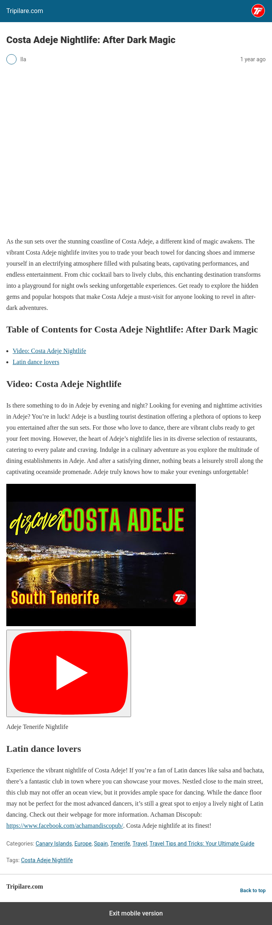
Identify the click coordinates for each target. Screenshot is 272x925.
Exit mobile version (136, 913)
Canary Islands (54, 843)
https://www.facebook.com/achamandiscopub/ (64, 825)
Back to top (253, 890)
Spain (101, 843)
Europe (82, 843)
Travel (140, 843)
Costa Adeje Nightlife (47, 860)
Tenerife (120, 843)
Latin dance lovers (36, 362)
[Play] (68, 673)
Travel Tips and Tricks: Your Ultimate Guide (202, 843)
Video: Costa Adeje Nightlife (49, 350)
